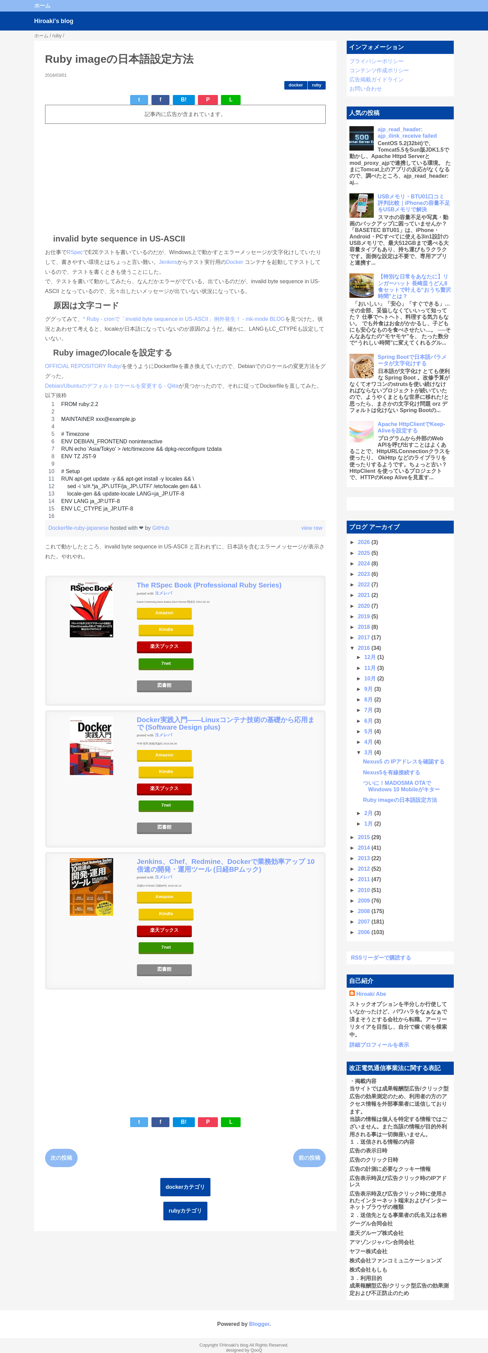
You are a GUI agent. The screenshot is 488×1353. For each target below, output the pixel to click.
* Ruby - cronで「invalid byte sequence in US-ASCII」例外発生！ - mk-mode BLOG (184, 319)
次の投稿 (61, 1158)
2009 (364, 901)
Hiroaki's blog (54, 21)
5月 (369, 731)
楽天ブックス (164, 646)
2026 (364, 542)
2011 (364, 879)
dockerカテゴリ (185, 1187)
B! (184, 99)
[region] (185, 460)
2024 (364, 563)
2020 (364, 606)
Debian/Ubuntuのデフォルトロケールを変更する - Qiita (112, 386)
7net (166, 663)
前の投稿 (309, 1158)
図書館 (164, 685)
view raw (311, 528)
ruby (317, 85)
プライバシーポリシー (376, 61)
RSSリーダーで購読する (381, 958)
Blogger (259, 1324)
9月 (369, 689)
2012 (364, 869)
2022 (364, 584)
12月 (370, 657)
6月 (369, 721)
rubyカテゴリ (185, 1211)
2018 (364, 627)
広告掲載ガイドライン (376, 79)
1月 (369, 824)
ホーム (42, 5)
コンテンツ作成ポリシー (379, 70)
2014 (364, 848)
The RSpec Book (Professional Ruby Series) (209, 585)
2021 (364, 595)
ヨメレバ (163, 593)
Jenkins (168, 262)
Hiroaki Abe (371, 994)
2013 (364, 858)
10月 (370, 678)
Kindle (166, 629)
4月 (369, 742)
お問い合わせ (365, 89)
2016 (364, 648)
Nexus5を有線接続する (391, 772)
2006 (364, 932)
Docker (235, 262)
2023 (364, 574)
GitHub (160, 528)
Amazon (164, 612)
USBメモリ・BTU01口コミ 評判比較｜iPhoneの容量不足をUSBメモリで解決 (414, 203)
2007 (364, 922)
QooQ (256, 1350)
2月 (369, 813)
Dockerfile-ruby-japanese (79, 528)
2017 (364, 637)
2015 (364, 837)
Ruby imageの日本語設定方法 (400, 800)
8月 (369, 699)
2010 (364, 890)
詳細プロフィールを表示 (379, 1045)
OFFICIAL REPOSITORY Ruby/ (83, 366)
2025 (364, 553)
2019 (364, 616)
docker (296, 85)
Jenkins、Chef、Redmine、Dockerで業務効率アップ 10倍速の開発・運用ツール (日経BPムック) (226, 865)
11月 (370, 668)
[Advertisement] (185, 176)
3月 (369, 752)
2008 (364, 911)
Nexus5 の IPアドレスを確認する (404, 762)
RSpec (75, 252)
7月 (369, 710)
